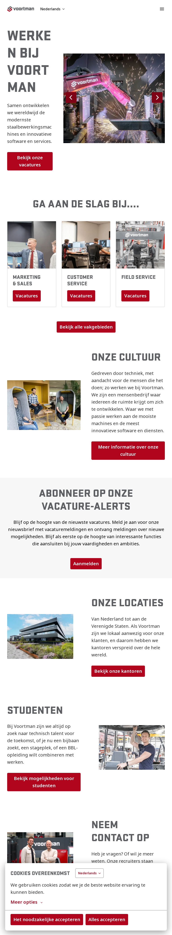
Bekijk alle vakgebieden (86, 327)
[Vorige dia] (71, 97)
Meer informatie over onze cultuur (128, 450)
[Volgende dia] (157, 97)
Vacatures (27, 296)
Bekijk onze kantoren (118, 671)
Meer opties (27, 902)
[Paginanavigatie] (162, 8)
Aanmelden (86, 564)
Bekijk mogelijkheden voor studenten (44, 782)
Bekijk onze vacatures (30, 161)
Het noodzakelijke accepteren (46, 919)
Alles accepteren (106, 919)
